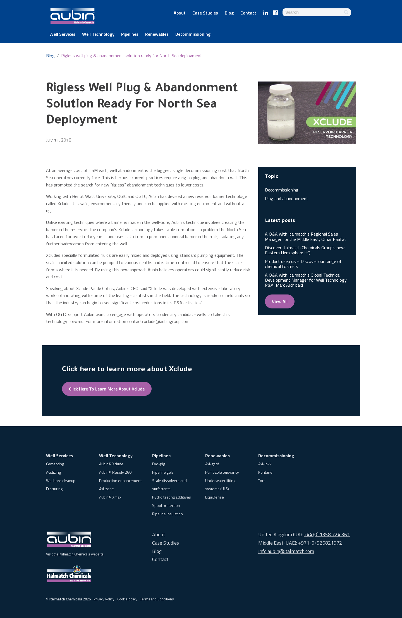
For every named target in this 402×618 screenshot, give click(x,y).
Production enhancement (120, 480)
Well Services (62, 34)
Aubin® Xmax (110, 497)
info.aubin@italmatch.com (286, 551)
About (180, 13)
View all (280, 301)
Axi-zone (106, 489)
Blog (229, 13)
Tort (261, 480)
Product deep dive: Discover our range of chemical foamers (303, 264)
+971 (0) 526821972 (320, 543)
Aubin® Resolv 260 (115, 472)
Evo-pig (158, 464)
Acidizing (53, 472)
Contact (248, 13)
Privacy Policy (104, 599)
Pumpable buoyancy (222, 472)
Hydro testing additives (171, 497)
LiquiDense (214, 497)
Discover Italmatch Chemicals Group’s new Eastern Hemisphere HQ (304, 250)
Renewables (157, 34)
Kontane (265, 472)
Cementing (55, 464)
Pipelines (129, 34)
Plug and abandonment (286, 198)
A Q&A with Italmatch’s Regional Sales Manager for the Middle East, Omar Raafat (305, 236)
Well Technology (98, 34)
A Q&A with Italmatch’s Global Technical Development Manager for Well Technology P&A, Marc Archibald (306, 280)
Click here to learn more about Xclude (107, 388)
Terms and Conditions (157, 599)
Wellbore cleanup (60, 480)
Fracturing (54, 489)
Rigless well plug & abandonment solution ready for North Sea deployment (131, 55)
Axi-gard (212, 464)
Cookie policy (127, 599)
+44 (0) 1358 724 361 (327, 534)
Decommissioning (192, 34)
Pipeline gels (163, 472)
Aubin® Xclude (111, 464)
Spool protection (166, 505)
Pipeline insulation (167, 514)
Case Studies (205, 13)
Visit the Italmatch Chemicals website (75, 554)
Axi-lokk (265, 464)
